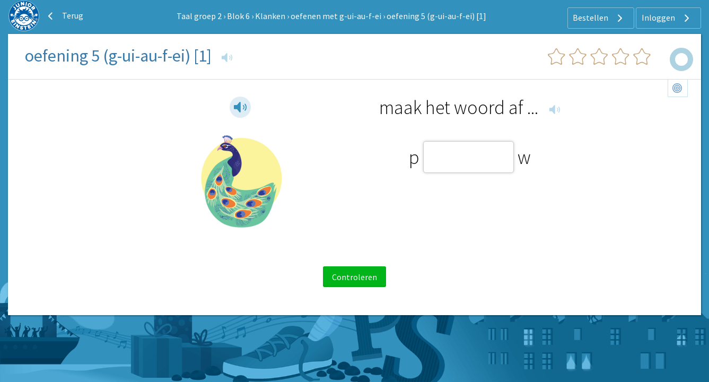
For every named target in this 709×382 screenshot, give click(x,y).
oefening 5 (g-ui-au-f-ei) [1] (436, 16)
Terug (64, 16)
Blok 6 (238, 16)
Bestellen (599, 18)
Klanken (270, 16)
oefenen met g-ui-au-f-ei (336, 16)
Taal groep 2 (199, 16)
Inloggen (667, 18)
